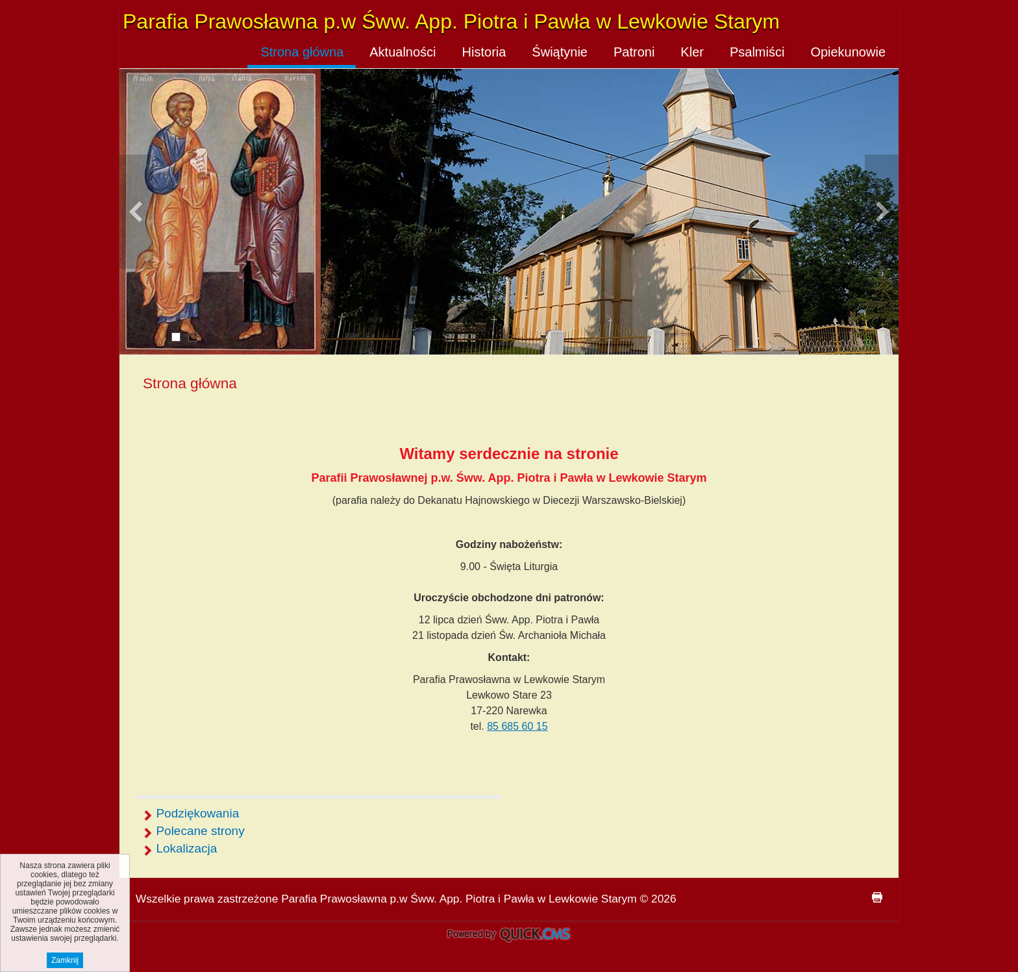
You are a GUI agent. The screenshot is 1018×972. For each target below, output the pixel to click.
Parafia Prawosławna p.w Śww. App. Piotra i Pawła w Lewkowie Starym (451, 21)
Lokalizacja (186, 848)
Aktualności (402, 52)
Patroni (634, 52)
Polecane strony (200, 831)
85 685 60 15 (517, 726)
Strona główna (301, 52)
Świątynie (560, 52)
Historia (484, 52)
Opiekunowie (848, 52)
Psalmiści (757, 52)
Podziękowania (197, 813)
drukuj (877, 897)
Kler (692, 52)
